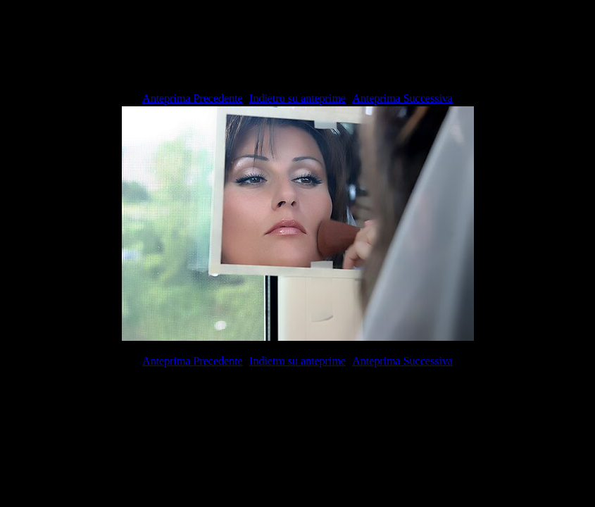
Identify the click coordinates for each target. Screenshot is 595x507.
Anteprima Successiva (402, 98)
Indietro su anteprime (297, 98)
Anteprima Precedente (192, 98)
